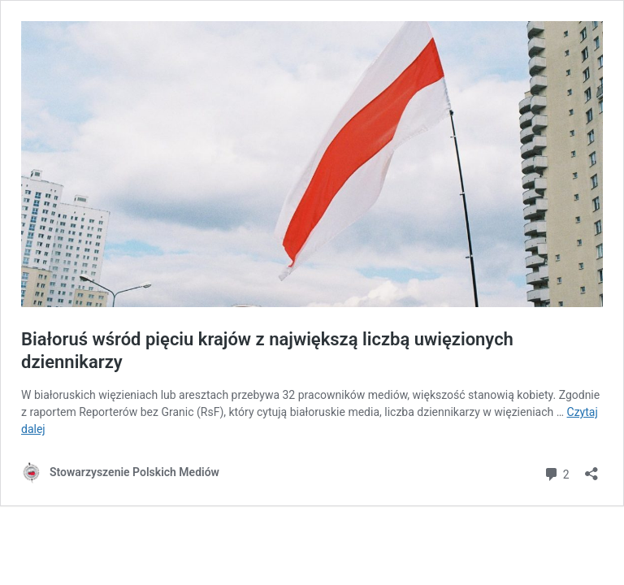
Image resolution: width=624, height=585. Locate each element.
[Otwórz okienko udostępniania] (591, 468)
